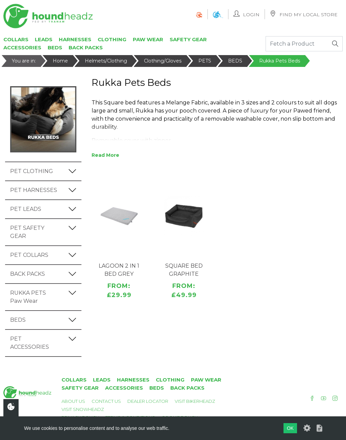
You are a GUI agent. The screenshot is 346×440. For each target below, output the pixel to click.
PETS (204, 61)
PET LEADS (25, 209)
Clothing (112, 39)
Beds (55, 47)
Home (60, 61)
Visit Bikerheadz (195, 401)
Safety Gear (188, 39)
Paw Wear (148, 39)
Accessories (22, 47)
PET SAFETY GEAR (27, 232)
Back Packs (86, 47)
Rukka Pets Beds (279, 61)
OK (290, 428)
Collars (15, 39)
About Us (73, 401)
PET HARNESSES (33, 190)
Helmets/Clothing (106, 61)
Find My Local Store (304, 14)
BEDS (235, 61)
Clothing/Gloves (162, 61)
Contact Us (106, 401)
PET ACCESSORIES (29, 343)
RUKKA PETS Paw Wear (28, 297)
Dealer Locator (147, 401)
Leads (43, 39)
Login (246, 14)
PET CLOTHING (31, 171)
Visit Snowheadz (82, 409)
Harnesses (75, 39)
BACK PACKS (27, 274)
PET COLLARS (29, 255)
